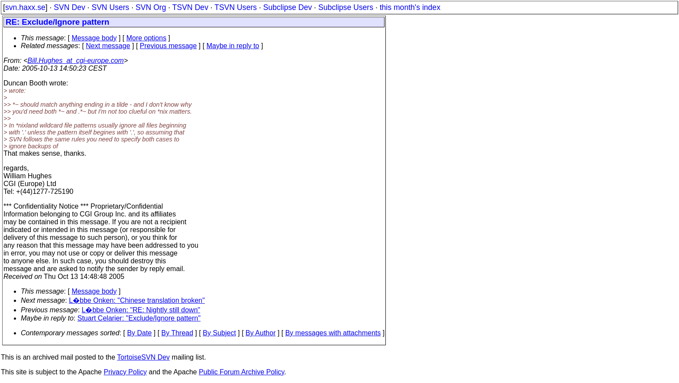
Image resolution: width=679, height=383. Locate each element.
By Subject (219, 333)
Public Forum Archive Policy (241, 372)
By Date (139, 333)
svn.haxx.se (25, 7)
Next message (108, 45)
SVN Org (151, 7)
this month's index (410, 7)
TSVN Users (235, 7)
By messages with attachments (333, 333)
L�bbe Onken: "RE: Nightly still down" (141, 310)
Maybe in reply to (233, 45)
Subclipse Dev (287, 7)
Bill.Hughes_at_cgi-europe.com (76, 60)
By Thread (178, 333)
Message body (93, 38)
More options (146, 38)
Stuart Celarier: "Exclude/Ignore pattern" (139, 318)
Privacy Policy (125, 372)
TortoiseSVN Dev (143, 357)
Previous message (168, 45)
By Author (260, 333)
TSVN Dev (190, 7)
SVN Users (110, 7)
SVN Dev (69, 7)
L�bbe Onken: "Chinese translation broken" (137, 300)
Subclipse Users (345, 7)
